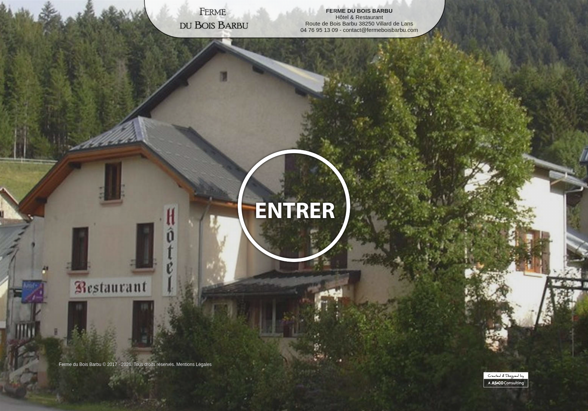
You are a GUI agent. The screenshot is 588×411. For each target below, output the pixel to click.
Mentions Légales (194, 364)
